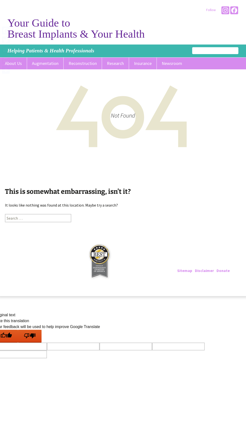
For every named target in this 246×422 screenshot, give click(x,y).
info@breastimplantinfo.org (213, 264)
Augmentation (45, 63)
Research (115, 63)
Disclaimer (204, 270)
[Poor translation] (30, 336)
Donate (223, 270)
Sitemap (184, 270)
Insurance (143, 63)
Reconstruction (83, 63)
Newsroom (172, 63)
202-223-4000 (197, 258)
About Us (13, 63)
